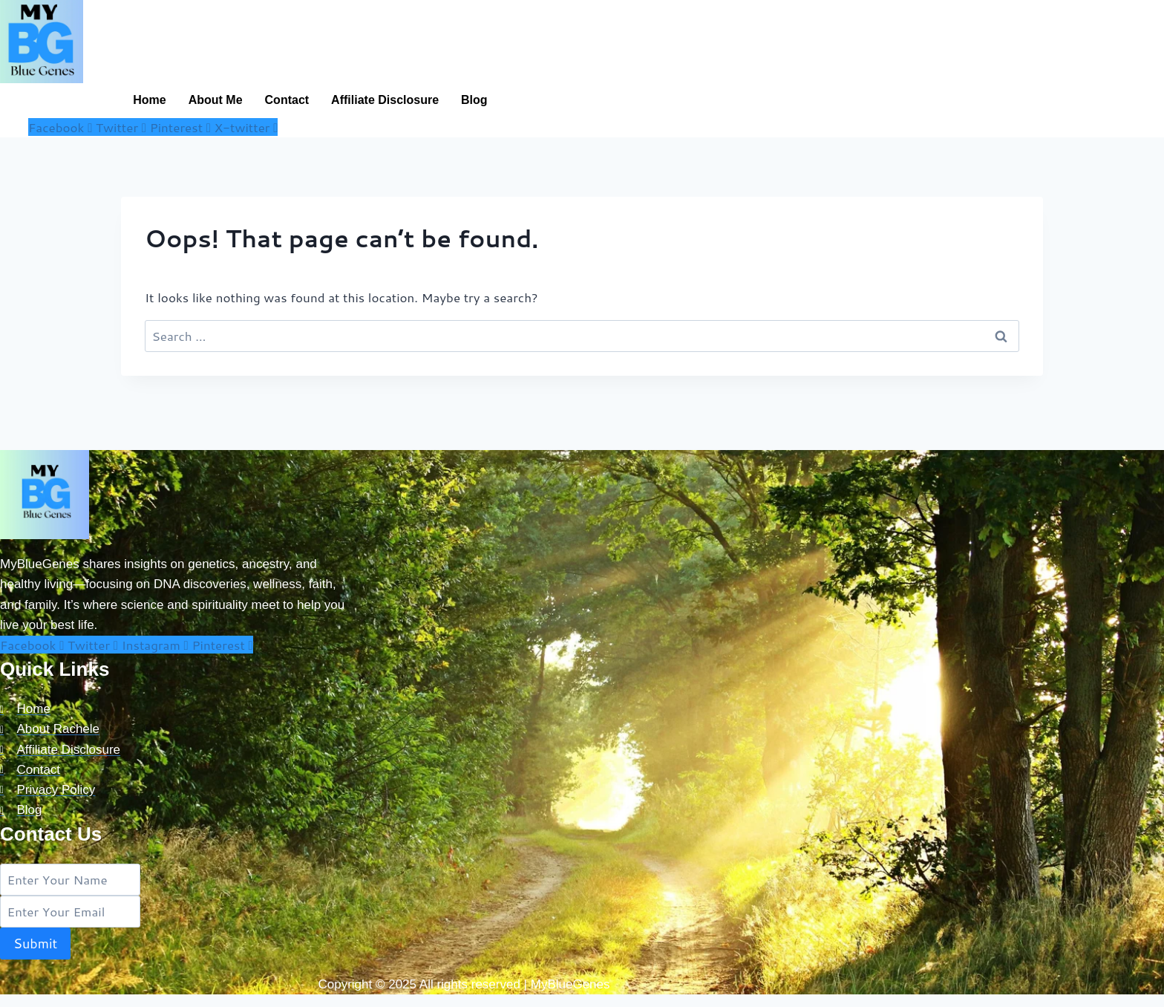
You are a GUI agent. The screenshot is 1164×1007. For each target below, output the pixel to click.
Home (149, 100)
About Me (216, 100)
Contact (287, 100)
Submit (35, 943)
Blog (474, 100)
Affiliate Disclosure (385, 100)
